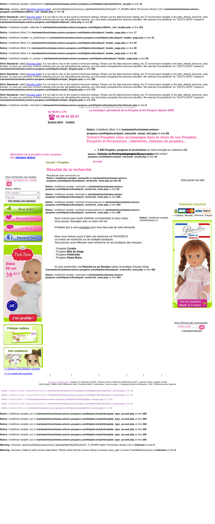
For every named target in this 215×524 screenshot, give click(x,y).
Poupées (63, 162)
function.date (34, 17)
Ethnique (155, 161)
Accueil (50, 162)
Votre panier (194, 173)
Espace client (55, 122)
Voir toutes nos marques (20, 200)
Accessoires (194, 161)
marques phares (25, 157)
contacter (84, 227)
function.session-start (39, 9)
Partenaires (64, 382)
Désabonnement (192, 331)
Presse (168, 374)
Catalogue (135, 374)
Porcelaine (175, 161)
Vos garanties (61, 374)
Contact (70, 122)
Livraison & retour (85, 374)
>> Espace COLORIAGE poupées (22, 368)
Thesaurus (152, 374)
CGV (46, 374)
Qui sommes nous (113, 374)
